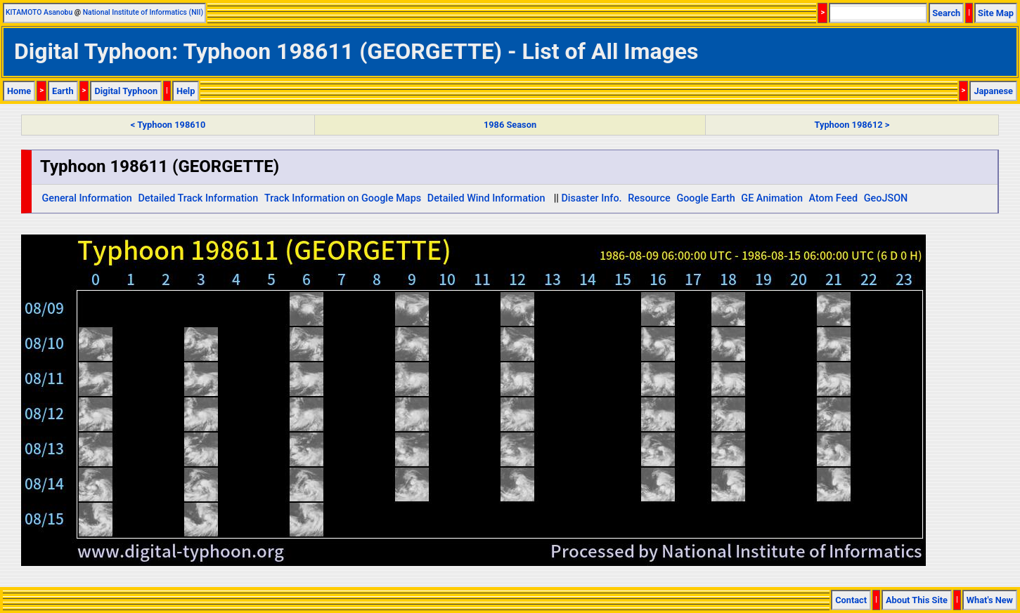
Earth (63, 91)
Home (19, 91)
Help (185, 91)
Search (946, 13)
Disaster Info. (591, 198)
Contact (851, 600)
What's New (990, 600)
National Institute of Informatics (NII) (143, 12)
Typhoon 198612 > (852, 124)
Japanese (993, 91)
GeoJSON (886, 198)
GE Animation (772, 198)
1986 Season (510, 124)
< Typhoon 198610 (168, 124)
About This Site (917, 600)
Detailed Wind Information (486, 198)
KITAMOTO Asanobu (39, 12)
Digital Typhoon (125, 91)
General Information (86, 198)
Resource (649, 198)
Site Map (996, 13)
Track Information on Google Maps (342, 198)
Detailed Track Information (198, 198)
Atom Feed (833, 198)
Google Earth (705, 198)
